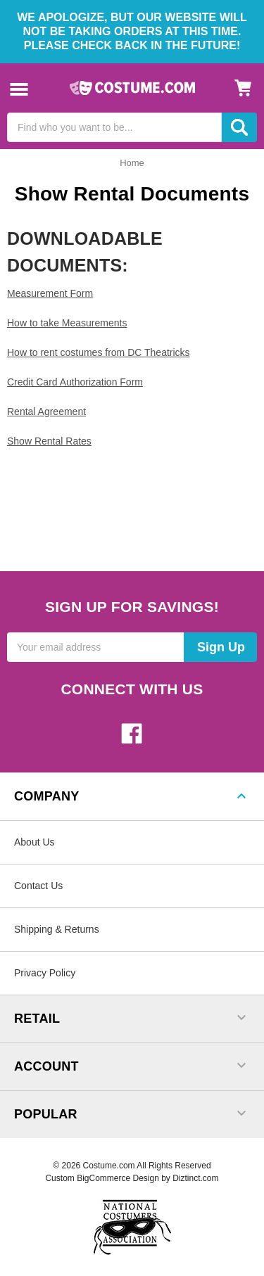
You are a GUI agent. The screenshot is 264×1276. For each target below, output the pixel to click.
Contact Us (38, 885)
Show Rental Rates (49, 441)
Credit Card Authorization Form (75, 382)
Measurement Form (50, 293)
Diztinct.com (195, 1178)
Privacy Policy (44, 972)
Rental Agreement (46, 411)
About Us (34, 842)
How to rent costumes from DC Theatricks (98, 352)
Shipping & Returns (56, 929)
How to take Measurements (67, 322)
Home (132, 163)
